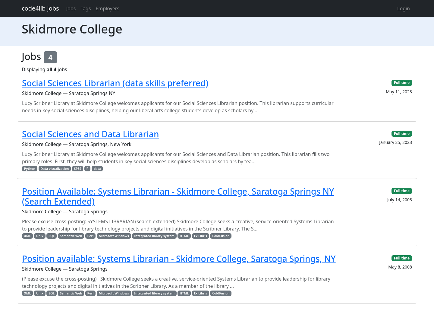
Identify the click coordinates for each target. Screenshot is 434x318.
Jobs (71, 8)
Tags (85, 8)
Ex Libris (200, 236)
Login (403, 8)
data (97, 169)
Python (29, 169)
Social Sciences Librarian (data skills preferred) (115, 83)
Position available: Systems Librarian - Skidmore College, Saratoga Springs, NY (179, 258)
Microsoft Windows (114, 236)
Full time (402, 82)
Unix (39, 236)
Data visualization (54, 169)
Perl (90, 236)
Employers (107, 8)
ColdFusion (220, 236)
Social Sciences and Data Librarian (90, 134)
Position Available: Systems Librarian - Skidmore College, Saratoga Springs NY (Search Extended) (178, 196)
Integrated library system (154, 236)
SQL (52, 236)
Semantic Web (71, 236)
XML (27, 236)
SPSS (77, 169)
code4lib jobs (40, 8)
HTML (184, 236)
